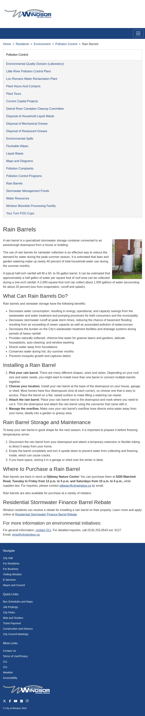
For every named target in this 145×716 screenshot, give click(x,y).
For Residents (11, 563)
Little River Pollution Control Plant (28, 71)
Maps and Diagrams (19, 161)
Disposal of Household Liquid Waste (30, 116)
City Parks (9, 612)
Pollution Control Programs (24, 176)
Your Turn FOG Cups (20, 213)
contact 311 (43, 530)
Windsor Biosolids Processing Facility (31, 205)
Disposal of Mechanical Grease (27, 123)
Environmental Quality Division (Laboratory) (35, 63)
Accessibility (10, 677)
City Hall (8, 558)
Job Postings (10, 607)
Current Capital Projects (22, 101)
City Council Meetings (15, 634)
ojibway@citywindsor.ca (75, 485)
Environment (42, 44)
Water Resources (17, 198)
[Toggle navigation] (138, 33)
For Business (10, 568)
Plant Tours (13, 93)
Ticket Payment (12, 623)
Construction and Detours (18, 628)
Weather (8, 672)
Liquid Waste (14, 153)
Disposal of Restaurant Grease (26, 131)
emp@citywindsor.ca (26, 534)
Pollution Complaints (19, 168)
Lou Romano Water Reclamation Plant (31, 78)
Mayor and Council (14, 585)
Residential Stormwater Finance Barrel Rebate (46, 514)
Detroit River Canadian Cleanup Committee (35, 108)
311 (5, 667)
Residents (22, 44)
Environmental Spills (19, 138)
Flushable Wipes (17, 146)
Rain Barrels (14, 183)
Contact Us (9, 650)
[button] (134, 6)
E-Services (9, 579)
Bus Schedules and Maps (18, 601)
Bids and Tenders (13, 617)
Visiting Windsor (12, 574)
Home (7, 44)
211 (5, 661)
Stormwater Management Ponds (27, 191)
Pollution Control (66, 44)
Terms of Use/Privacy (15, 656)
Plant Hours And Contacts (23, 86)
